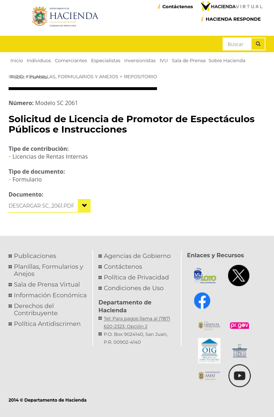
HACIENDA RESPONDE (233, 19)
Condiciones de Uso (134, 288)
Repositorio (140, 76)
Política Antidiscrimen (47, 323)
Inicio (16, 76)
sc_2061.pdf (58, 206)
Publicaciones (35, 255)
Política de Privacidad (136, 277)
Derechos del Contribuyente (35, 309)
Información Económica (50, 295)
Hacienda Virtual (231, 6)
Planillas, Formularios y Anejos (73, 76)
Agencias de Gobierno (137, 255)
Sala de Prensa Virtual (47, 284)
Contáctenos (177, 6)
